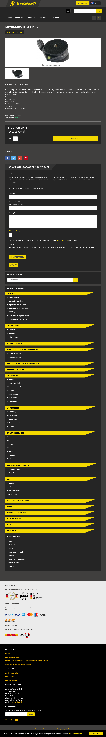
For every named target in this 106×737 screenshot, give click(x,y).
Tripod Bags (12, 419)
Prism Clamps (12, 394)
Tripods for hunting (15, 301)
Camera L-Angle (14, 344)
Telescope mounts (14, 387)
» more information (77, 734)
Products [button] (20, 18)
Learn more (23, 250)
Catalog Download (15, 552)
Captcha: (12, 244)
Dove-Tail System (14, 353)
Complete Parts (13, 469)
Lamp (9, 507)
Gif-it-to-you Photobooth (19, 501)
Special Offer (13, 531)
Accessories (12, 401)
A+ (94, 18)
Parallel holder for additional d (23, 364)
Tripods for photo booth (16, 304)
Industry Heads (13, 337)
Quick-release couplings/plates (22, 349)
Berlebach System (14, 357)
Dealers (7, 653)
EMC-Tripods (12, 312)
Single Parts (12, 473)
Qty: (9, 138)
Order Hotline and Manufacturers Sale (18, 664)
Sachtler (10, 448)
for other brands (15, 433)
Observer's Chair (13, 383)
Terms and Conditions (42, 729)
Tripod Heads (13, 326)
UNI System (12, 415)
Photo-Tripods (13, 297)
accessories (12, 494)
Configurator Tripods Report (18, 315)
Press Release (13, 562)
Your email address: (16, 203)
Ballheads (11, 330)
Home (9, 18)
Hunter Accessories (16, 513)
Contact (55, 18)
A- (98, 18)
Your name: (13, 193)
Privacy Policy (62, 240)
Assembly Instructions (16, 559)
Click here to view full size (53, 65)
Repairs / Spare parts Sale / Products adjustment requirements (27, 661)
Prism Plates (12, 398)
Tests (10, 548)
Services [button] (32, 18)
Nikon (10, 444)
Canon (10, 437)
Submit (13, 265)
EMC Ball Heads (13, 490)
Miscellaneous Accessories (17, 423)
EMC (9, 479)
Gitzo (9, 440)
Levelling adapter (14, 32)
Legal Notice (67, 729)
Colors (10, 555)
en (93, 3)
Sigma (10, 451)
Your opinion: (14, 213)
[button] (7, 158)
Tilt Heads (11, 333)
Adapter (10, 390)
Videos (10, 566)
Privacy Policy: (15, 231)
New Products (14, 519)
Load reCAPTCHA (17, 257)
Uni (9, 541)
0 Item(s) (82, 3)
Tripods (11, 293)
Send (31, 714)
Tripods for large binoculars (18, 308)
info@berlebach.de (16, 702)
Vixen (10, 459)
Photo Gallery (9, 677)
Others (10, 525)
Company (44, 18)
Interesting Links (11, 680)
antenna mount (13, 487)
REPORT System (13, 412)
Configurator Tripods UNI (17, 319)
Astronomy (12, 376)
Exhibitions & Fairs (11, 673)
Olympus (11, 455)
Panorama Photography (18, 465)
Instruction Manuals (15, 545)
